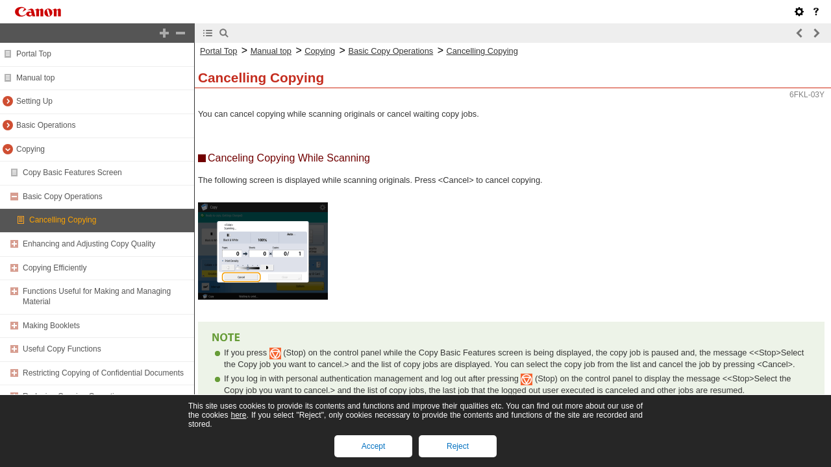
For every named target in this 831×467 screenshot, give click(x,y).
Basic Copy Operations (63, 196)
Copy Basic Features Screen (72, 172)
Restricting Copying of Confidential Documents (103, 372)
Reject (458, 446)
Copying (30, 149)
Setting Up (34, 101)
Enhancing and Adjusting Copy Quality (89, 243)
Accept (374, 446)
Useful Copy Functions (62, 348)
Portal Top (33, 53)
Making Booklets (51, 325)
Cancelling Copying (62, 219)
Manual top (35, 77)
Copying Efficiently (55, 267)
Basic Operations (45, 125)
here (238, 415)
